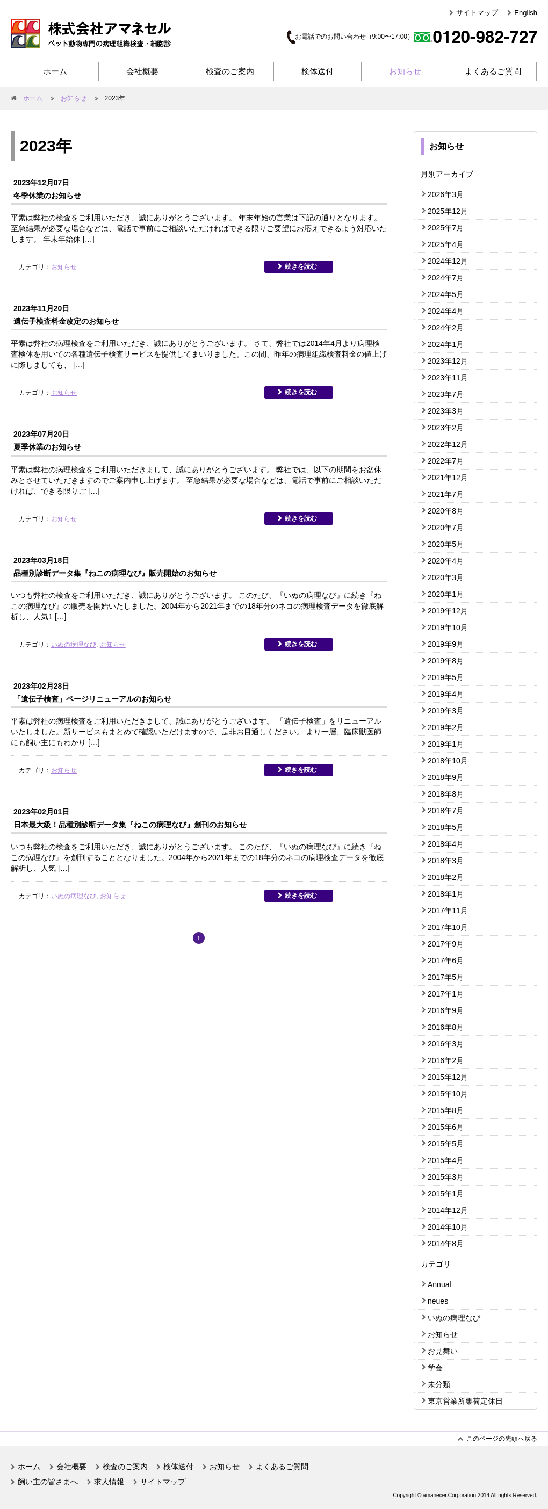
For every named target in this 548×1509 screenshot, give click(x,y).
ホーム (55, 71)
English (525, 13)
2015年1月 (446, 1193)
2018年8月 (446, 794)
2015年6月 (446, 1127)
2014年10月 (448, 1227)
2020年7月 (446, 527)
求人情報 (109, 1481)
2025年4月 (446, 244)
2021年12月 (448, 477)
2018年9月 (446, 777)
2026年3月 (446, 194)
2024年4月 (446, 311)
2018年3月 (446, 860)
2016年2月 (446, 1060)
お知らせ (405, 71)
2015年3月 (446, 1177)
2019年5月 (446, 677)
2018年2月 (446, 877)
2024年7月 (446, 277)
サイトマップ (477, 13)
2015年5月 (446, 1143)
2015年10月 (448, 1093)
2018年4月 (446, 844)
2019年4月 (446, 694)
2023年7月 (446, 394)
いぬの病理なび (73, 644)
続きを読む (301, 266)
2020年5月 (446, 544)
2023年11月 (448, 377)
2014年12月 (448, 1210)
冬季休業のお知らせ (47, 195)
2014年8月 (446, 1243)
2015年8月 (446, 1110)
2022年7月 (446, 461)
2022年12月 (448, 444)
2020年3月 (446, 577)
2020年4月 (446, 561)
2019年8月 (446, 660)
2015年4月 (446, 1160)
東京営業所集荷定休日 (465, 1401)
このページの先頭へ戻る (501, 1438)
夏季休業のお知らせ (47, 447)
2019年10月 (448, 627)
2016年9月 (446, 1010)
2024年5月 (446, 294)
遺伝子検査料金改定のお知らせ (66, 321)
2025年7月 (446, 227)
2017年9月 (446, 944)
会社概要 (142, 71)
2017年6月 (446, 960)
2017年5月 (446, 977)
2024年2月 (446, 327)
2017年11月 (448, 910)
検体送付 (317, 71)
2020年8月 (446, 511)
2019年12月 (448, 611)
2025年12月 (448, 211)
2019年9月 (446, 644)
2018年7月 (446, 810)
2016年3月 (446, 1043)
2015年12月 (448, 1077)
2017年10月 (448, 927)
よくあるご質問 (493, 71)
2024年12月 (448, 261)
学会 (435, 1367)
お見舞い (443, 1351)
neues (438, 1301)
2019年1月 (446, 744)
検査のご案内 (230, 71)
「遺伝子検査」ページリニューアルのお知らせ (92, 699)
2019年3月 (446, 710)
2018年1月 (446, 894)
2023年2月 (446, 427)
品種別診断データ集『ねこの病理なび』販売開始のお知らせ (115, 573)
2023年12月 (448, 361)
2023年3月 (446, 411)
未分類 (439, 1384)
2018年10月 (448, 760)
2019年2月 (446, 727)
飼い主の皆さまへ (48, 1481)
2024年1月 (446, 344)
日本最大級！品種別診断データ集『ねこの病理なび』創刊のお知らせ (130, 824)
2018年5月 (446, 827)
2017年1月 (446, 994)
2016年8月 (446, 1027)
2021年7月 (446, 494)
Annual (439, 1284)
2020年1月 (446, 594)
